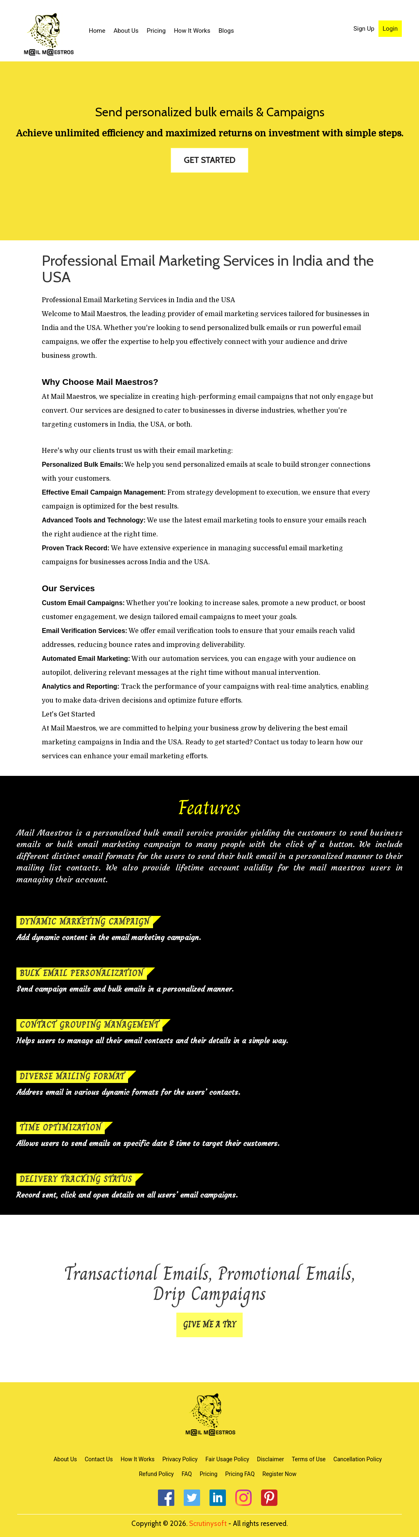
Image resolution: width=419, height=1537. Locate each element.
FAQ (187, 1474)
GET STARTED (209, 160)
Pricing (156, 30)
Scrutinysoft (208, 1523)
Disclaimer (270, 1459)
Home (97, 30)
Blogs (226, 30)
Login (390, 28)
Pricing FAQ (240, 1474)
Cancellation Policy (357, 1459)
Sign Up (364, 28)
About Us (125, 30)
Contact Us (99, 1459)
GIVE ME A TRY (209, 1324)
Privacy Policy (180, 1459)
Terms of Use (309, 1459)
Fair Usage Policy (227, 1459)
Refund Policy (156, 1474)
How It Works (192, 30)
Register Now (279, 1474)
